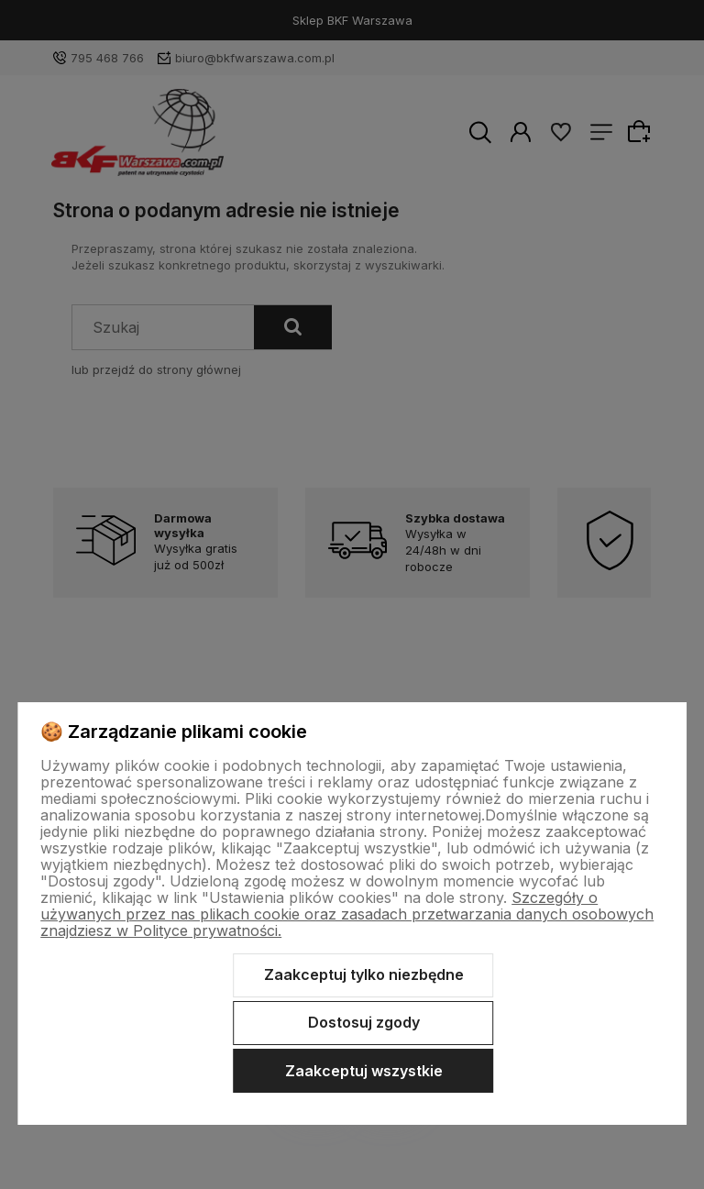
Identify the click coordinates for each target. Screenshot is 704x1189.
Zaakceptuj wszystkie (364, 1071)
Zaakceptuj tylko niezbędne (364, 974)
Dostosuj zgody (364, 1022)
